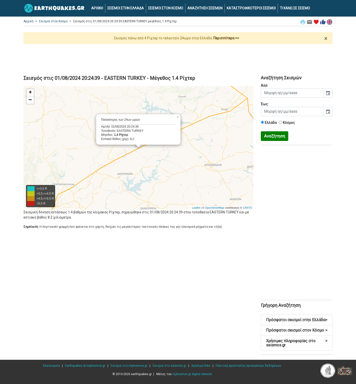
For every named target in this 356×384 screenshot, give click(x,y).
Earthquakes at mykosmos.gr (85, 365)
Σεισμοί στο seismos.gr (169, 365)
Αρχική (28, 21)
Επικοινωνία (51, 365)
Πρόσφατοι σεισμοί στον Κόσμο (296, 330)
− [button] (30, 100)
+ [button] (30, 92)
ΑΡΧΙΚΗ (97, 8)
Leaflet (196, 207)
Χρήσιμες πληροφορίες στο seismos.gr (296, 343)
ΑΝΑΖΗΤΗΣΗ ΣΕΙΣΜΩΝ (204, 8)
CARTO (247, 207)
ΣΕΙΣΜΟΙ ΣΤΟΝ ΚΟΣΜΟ (165, 8)
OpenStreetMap (214, 207)
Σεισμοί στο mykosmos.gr (129, 365)
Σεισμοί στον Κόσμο (53, 21)
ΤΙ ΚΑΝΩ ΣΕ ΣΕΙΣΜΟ (295, 8)
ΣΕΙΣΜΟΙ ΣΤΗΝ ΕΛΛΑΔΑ (125, 8)
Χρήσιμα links (200, 365)
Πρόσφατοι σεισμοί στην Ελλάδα (296, 319)
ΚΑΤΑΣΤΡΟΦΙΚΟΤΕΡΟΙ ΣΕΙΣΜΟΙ (251, 8)
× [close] (325, 39)
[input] (292, 93)
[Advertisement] (178, 57)
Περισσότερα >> (226, 38)
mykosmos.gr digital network (192, 374)
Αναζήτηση (274, 136)
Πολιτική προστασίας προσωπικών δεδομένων (248, 365)
